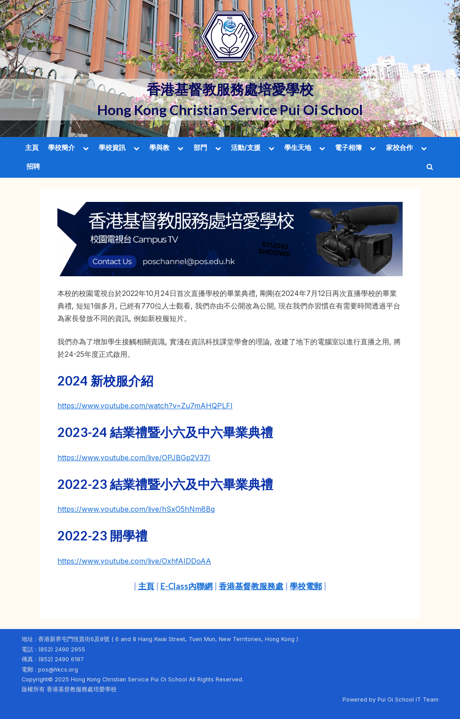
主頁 (32, 147)
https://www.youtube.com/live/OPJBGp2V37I (133, 457)
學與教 (159, 147)
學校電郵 (306, 586)
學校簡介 (61, 147)
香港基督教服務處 (251, 586)
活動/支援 (245, 147)
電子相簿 (348, 147)
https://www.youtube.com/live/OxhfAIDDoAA (134, 560)
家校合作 (399, 147)
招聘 (33, 166)
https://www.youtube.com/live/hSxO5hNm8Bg (136, 509)
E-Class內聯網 (187, 586)
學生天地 (297, 147)
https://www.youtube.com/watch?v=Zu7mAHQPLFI (145, 405)
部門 (200, 147)
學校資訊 (112, 147)
